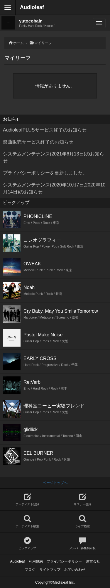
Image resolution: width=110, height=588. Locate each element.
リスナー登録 (82, 499)
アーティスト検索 (27, 521)
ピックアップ (27, 543)
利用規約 (36, 561)
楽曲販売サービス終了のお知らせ (38, 141)
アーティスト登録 (27, 499)
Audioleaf (32, 7)
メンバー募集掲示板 (82, 543)
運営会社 (93, 561)
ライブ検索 (82, 521)
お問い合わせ (74, 570)
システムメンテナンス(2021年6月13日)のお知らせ (53, 157)
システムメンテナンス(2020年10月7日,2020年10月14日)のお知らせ (54, 188)
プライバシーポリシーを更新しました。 (45, 172)
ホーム (18, 43)
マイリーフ (43, 43)
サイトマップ (49, 570)
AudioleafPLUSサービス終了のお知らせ (45, 129)
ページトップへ (55, 483)
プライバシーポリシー (64, 561)
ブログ (30, 570)
